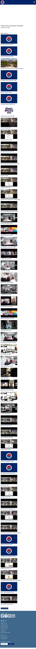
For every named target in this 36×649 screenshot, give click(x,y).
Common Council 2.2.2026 (6, 294)
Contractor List (3, 629)
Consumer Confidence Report (5, 632)
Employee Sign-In (3, 635)
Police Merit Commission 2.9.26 (7, 401)
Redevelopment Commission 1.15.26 (8, 473)
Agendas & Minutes (4, 623)
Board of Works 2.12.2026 (6, 354)
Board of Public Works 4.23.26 (7, 44)
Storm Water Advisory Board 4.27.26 (8, 104)
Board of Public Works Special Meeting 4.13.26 (10, 163)
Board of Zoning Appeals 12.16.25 (7, 592)
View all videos (4, 608)
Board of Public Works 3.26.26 (7, 223)
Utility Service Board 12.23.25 (6, 544)
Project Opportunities (4, 624)
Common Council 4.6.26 (5, 187)
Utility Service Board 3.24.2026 (7, 235)
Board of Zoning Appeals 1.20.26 (7, 461)
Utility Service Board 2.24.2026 (7, 306)
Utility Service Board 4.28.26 (6, 92)
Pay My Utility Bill (3, 638)
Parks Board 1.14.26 (5, 485)
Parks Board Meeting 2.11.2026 (7, 366)
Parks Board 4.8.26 (4, 175)
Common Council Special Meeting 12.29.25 (9, 520)
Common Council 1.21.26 (6, 449)
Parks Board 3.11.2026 (5, 270)
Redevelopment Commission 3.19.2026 (8, 247)
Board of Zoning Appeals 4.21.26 (7, 56)
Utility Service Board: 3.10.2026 (7, 282)
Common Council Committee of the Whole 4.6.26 (10, 199)
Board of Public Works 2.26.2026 (7, 318)
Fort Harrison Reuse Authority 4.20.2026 (8, 80)
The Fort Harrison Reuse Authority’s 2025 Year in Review (12, 68)
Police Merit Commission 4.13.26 (7, 151)
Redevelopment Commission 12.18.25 (8, 556)
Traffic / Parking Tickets (4, 637)
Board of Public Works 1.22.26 (7, 437)
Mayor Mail (2, 621)
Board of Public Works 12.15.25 (7, 604)
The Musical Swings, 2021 (6, 330)
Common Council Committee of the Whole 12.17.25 (11, 580)
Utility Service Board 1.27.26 (6, 425)
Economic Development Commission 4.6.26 (9, 211)
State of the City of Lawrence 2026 (7, 116)
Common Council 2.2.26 (5, 413)
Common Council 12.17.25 (6, 568)
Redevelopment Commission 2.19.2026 (8, 342)
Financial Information (4, 626)
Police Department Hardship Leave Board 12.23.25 (10, 532)
